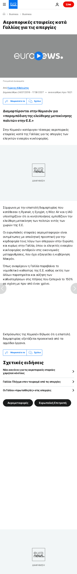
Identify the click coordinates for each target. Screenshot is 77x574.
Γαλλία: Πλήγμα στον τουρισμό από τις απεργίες (32, 381)
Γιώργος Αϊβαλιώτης (18, 87)
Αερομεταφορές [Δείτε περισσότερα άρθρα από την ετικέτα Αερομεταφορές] (17, 402)
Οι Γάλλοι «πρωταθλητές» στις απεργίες (27, 390)
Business (13, 14)
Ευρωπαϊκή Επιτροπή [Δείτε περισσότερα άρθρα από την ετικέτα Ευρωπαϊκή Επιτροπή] (53, 402)
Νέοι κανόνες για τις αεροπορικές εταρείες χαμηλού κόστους (29, 371)
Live (68, 4)
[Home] (4, 14)
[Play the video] (38, 56)
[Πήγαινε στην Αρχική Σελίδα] (13, 4)
